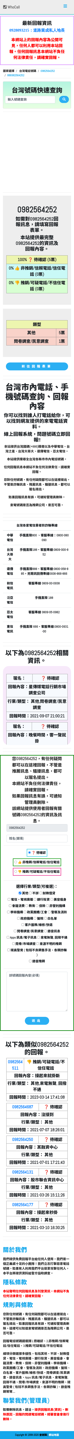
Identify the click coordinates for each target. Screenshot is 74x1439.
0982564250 (22, 1139)
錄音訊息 (52, 931)
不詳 (34, 893)
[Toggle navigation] (65, 7)
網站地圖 (54, 1435)
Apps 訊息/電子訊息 (22, 937)
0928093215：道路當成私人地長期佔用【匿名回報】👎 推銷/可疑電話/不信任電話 (37, 30)
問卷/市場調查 (24, 944)
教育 (30, 906)
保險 (40, 906)
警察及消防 (57, 912)
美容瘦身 (59, 899)
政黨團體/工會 (35, 912)
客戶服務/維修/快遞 (37, 925)
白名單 (50, 918)
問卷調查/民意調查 (29, 931)
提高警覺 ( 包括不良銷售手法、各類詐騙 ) (37, 952)
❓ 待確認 (37, 853)
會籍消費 (17, 906)
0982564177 (22, 1204)
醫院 (38, 918)
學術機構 (15, 912)
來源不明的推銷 (49, 944)
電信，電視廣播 (20, 899)
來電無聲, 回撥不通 (52, 937)
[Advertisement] (37, 152)
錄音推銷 (37, 961)
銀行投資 (42, 899)
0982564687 (22, 1107)
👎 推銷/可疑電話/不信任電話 (37, 872)
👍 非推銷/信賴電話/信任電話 (37, 862)
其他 (23, 893)
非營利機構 (55, 906)
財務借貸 (47, 893)
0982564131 (22, 1172)
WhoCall (11, 7)
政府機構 (25, 918)
